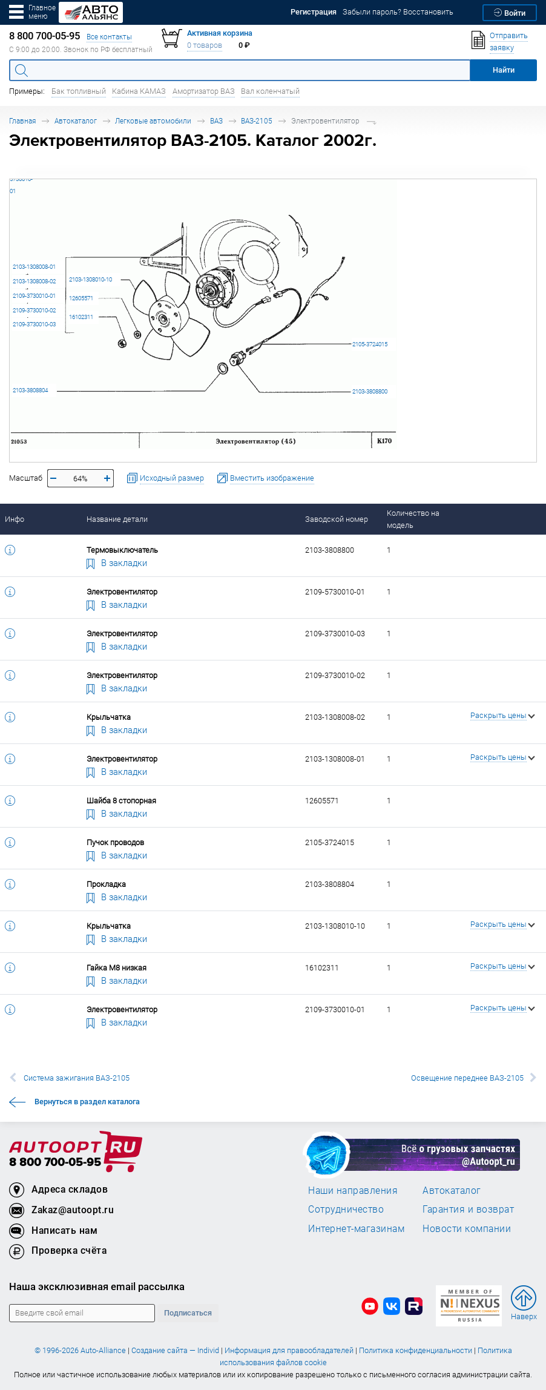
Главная (22, 120)
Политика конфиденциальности (415, 1350)
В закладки (117, 562)
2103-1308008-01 (34, 267)
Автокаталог (75, 120)
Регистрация (314, 12)
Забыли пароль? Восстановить (398, 12)
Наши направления (353, 1190)
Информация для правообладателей (289, 1350)
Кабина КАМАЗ (139, 91)
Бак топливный (78, 91)
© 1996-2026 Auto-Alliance (80, 1350)
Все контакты (109, 36)
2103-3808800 (369, 391)
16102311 (81, 317)
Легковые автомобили (153, 120)
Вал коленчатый (270, 91)
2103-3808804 (30, 390)
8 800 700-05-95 (55, 1162)
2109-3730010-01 (34, 296)
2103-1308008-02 (34, 281)
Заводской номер (336, 519)
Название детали (117, 519)
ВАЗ (216, 120)
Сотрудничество (346, 1209)
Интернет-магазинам (356, 1228)
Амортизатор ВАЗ (204, 91)
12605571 (81, 298)
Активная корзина (219, 33)
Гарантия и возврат (468, 1209)
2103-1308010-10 (90, 279)
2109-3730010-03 (34, 324)
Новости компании (467, 1228)
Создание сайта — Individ (175, 1350)
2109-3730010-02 (34, 310)
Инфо (14, 519)
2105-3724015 (369, 344)
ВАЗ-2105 (256, 120)
